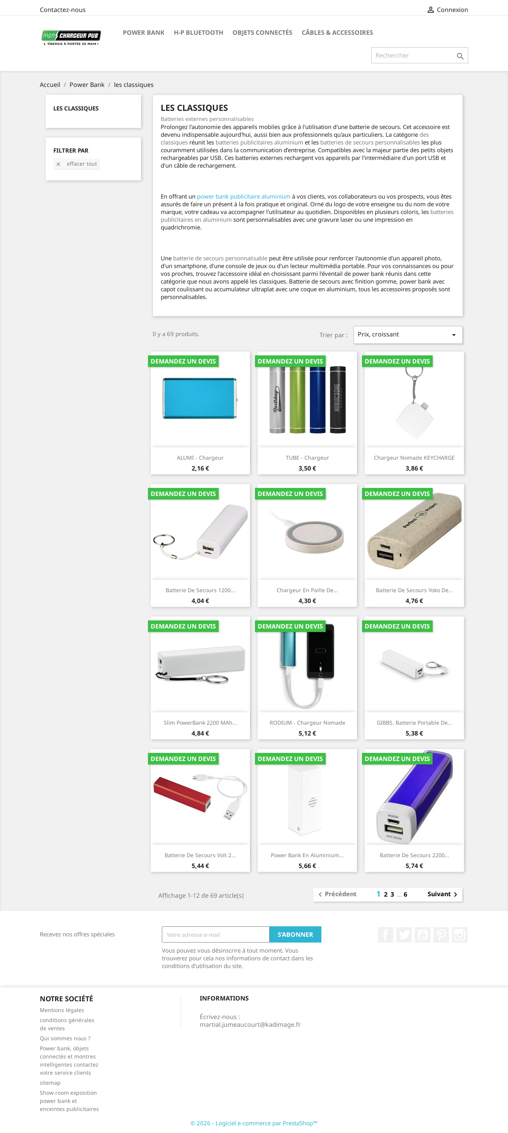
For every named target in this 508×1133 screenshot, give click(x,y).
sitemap (50, 1082)
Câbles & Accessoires (337, 32)
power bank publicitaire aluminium (244, 196)
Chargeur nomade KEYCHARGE (414, 457)
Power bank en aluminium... (307, 855)
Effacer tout (76, 163)
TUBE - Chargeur (307, 457)
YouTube (422, 935)
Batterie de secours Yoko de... (414, 590)
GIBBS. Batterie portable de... (414, 722)
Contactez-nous (63, 9)
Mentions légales (62, 1010)
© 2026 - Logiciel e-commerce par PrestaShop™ (254, 1123)
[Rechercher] (419, 55)
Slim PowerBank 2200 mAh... (200, 722)
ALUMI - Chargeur (200, 457)
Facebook (385, 935)
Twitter (404, 935)
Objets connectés (262, 32)
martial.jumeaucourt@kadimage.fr (250, 1024)
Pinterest (441, 935)
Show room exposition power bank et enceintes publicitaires (69, 1101)
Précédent (336, 894)
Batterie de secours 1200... (200, 590)
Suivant (444, 894)
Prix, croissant (408, 335)
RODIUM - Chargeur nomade (307, 722)
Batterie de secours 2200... (414, 855)
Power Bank (144, 32)
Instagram (459, 935)
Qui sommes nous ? (65, 1038)
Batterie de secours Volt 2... (200, 855)
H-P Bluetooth (198, 32)
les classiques (76, 108)
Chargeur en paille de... (307, 590)
